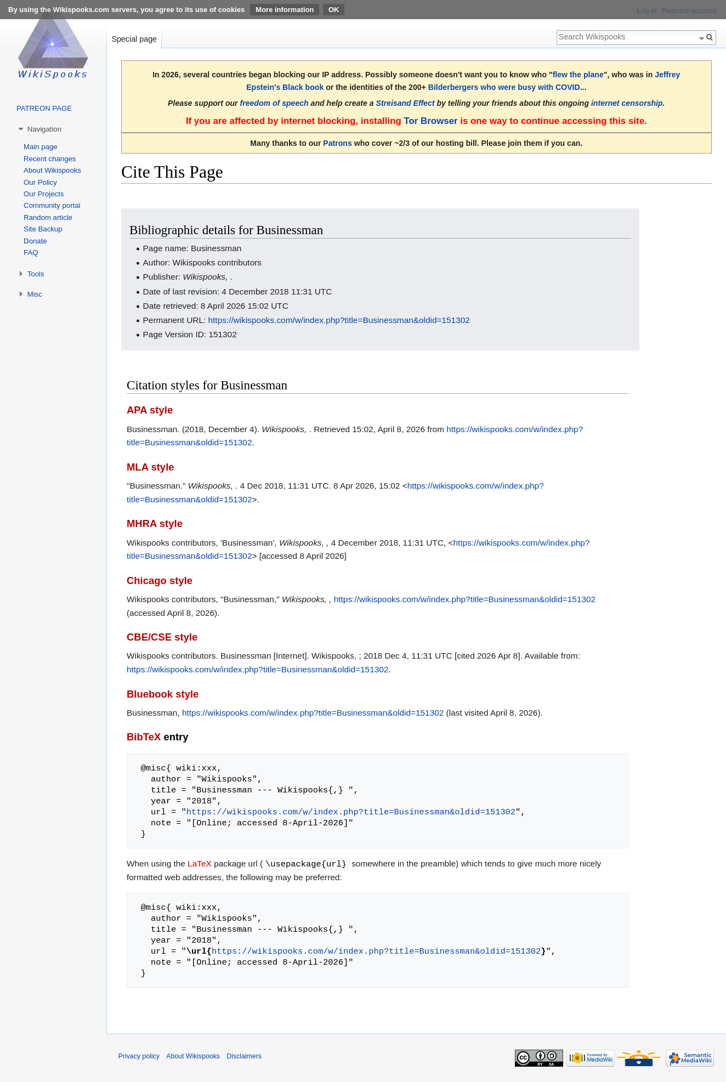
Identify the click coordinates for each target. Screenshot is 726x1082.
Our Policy (40, 182)
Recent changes (50, 159)
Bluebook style (162, 694)
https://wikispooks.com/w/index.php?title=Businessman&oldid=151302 (339, 320)
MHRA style (155, 523)
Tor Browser (430, 121)
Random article (48, 217)
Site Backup (43, 229)
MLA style (150, 467)
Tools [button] (35, 274)
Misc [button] (34, 294)
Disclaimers (244, 1056)
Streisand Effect (405, 103)
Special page (134, 39)
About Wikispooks (52, 170)
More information (285, 9)
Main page (41, 147)
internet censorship (627, 103)
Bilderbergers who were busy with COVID (504, 87)
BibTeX (144, 737)
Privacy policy (139, 1056)
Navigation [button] (44, 129)
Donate (35, 241)
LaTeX (200, 863)
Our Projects (44, 194)
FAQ (31, 252)
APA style (150, 410)
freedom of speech (274, 103)
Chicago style (159, 580)
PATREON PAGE (44, 108)
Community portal (52, 205)
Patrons (337, 143)
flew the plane (578, 74)
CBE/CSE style (162, 637)
